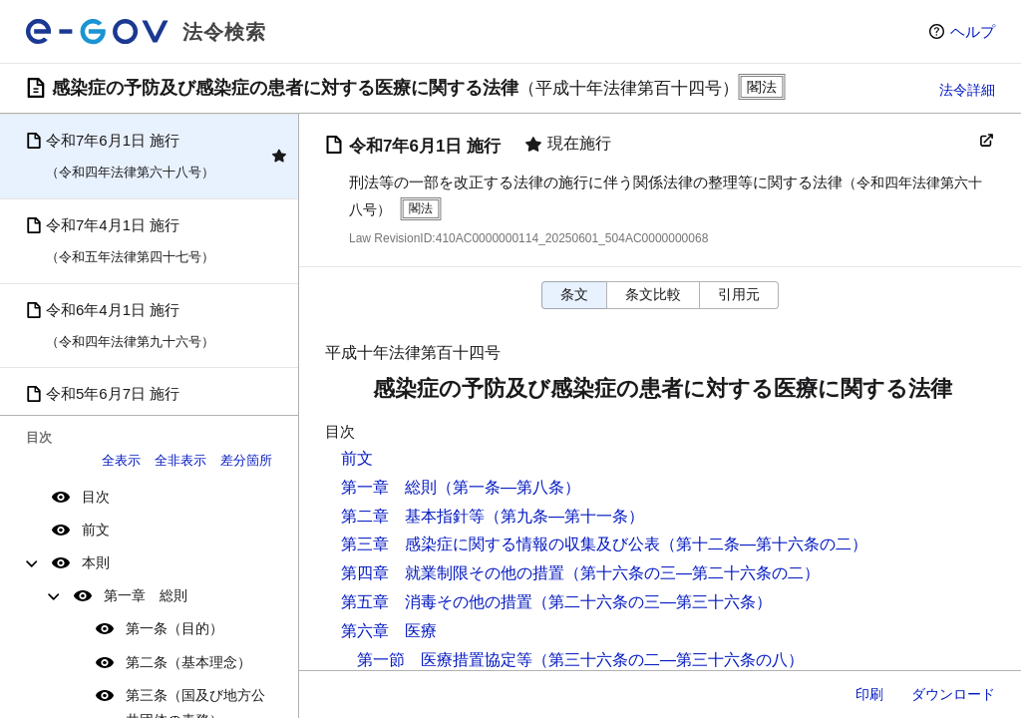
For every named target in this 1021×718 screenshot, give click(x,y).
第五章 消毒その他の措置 (436, 601)
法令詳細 (967, 90)
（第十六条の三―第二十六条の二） (692, 572)
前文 (96, 530)
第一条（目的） (174, 628)
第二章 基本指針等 (413, 516)
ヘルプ (972, 31)
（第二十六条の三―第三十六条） (652, 601)
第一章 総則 (145, 595)
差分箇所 (246, 460)
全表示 (121, 460)
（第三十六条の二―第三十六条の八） (668, 659)
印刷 (869, 694)
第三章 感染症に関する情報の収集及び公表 (500, 544)
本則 (96, 562)
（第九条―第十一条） (564, 516)
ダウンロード (953, 694)
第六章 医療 (389, 630)
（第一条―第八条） (508, 487)
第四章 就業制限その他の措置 (452, 572)
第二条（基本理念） (188, 662)
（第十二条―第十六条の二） (763, 544)
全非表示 (180, 460)
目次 (96, 497)
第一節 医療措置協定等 (444, 659)
